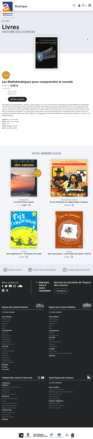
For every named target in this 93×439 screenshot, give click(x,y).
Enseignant (6, 358)
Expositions (6, 335)
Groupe (51, 344)
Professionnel (6, 360)
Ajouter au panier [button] (29, 205)
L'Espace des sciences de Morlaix (60, 353)
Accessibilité (6, 321)
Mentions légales (55, 403)
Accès (4, 328)
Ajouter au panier (17, 99)
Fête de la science (8, 344)
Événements (6, 342)
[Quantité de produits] (11, 93)
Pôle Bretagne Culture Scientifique (61, 392)
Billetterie (5, 365)
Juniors (4, 401)
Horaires (5, 323)
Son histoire (53, 351)
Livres (6, 21)
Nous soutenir (54, 396)
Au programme (54, 331)
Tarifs (4, 326)
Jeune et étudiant (8, 351)
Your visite (5, 369)
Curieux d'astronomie (9, 403)
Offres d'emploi (54, 399)
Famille (4, 348)
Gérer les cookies (55, 408)
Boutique (5, 419)
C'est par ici (61, 290)
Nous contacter (8, 312)
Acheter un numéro (9, 394)
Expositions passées (9, 405)
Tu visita (4, 367)
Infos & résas (6, 319)
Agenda (5, 332)
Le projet (52, 349)
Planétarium (6, 337)
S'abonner (5, 392)
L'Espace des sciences (56, 389)
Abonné (5, 353)
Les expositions (54, 335)
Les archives (6, 389)
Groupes (5, 355)
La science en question (10, 398)
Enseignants (6, 414)
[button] (88, 39)
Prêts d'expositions (8, 412)
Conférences (6, 339)
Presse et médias (8, 362)
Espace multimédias (9, 408)
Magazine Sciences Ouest (11, 387)
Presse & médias (8, 417)
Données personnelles (57, 405)
